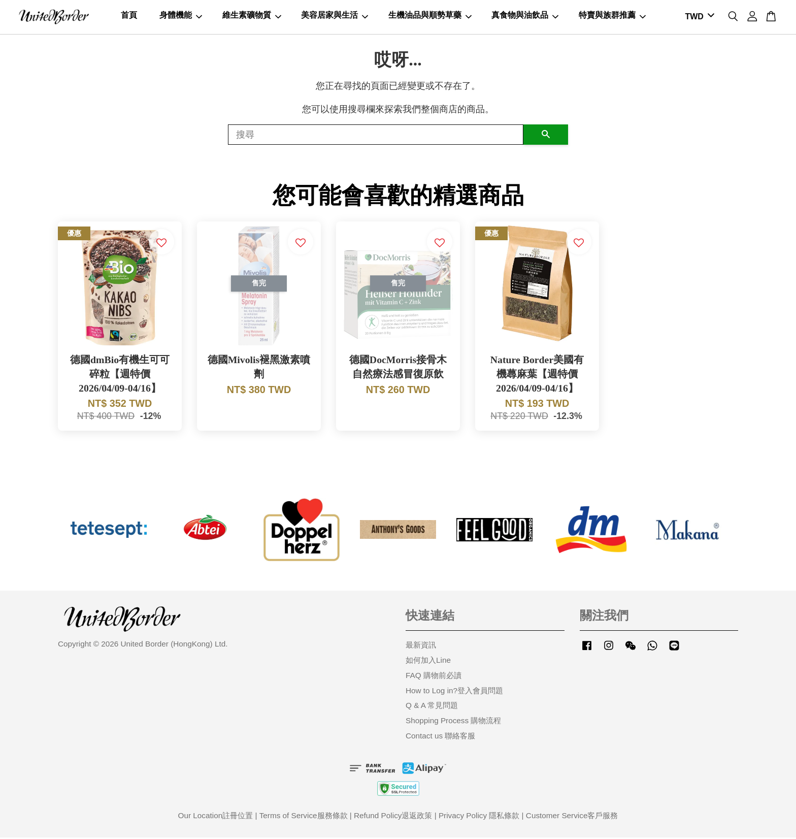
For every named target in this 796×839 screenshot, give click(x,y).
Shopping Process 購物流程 (453, 722)
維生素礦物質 (251, 16)
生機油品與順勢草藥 (430, 16)
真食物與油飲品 (524, 16)
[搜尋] (375, 136)
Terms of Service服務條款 (303, 817)
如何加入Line (428, 661)
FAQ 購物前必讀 (433, 676)
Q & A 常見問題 (432, 706)
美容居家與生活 (334, 16)
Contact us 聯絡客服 (440, 737)
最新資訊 (421, 646)
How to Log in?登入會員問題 (454, 692)
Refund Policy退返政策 (393, 817)
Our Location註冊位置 (215, 817)
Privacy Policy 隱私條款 (479, 817)
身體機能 (180, 16)
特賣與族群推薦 (612, 16)
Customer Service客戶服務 (572, 817)
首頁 (129, 16)
